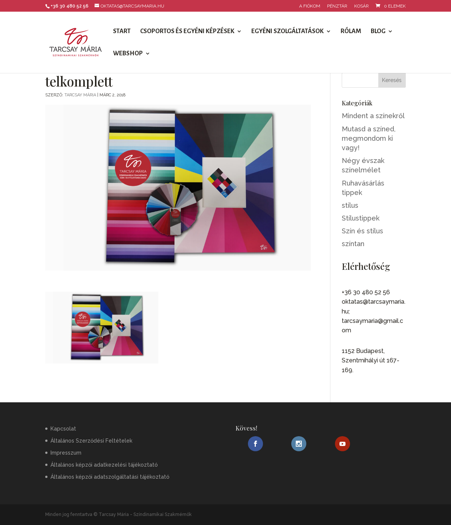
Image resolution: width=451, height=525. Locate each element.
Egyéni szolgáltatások (287, 32)
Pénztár (337, 6)
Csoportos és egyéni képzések (187, 32)
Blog (378, 32)
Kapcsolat (63, 429)
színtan (353, 244)
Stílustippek (360, 218)
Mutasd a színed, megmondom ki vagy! (369, 138)
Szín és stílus (362, 231)
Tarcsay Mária (80, 95)
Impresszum (65, 453)
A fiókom (309, 6)
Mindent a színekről (373, 116)
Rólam (351, 32)
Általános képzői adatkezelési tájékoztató (104, 465)
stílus (350, 205)
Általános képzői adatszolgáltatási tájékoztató (110, 477)
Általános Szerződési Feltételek (91, 441)
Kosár (361, 6)
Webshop (128, 54)
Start (122, 32)
